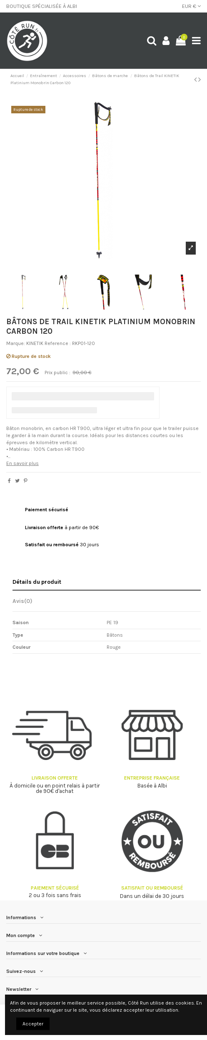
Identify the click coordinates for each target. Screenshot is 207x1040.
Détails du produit (36, 581)
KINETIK (34, 343)
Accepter (32, 1024)
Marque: (15, 343)
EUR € (191, 6)
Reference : (58, 343)
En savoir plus (22, 463)
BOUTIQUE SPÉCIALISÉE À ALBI (41, 6)
